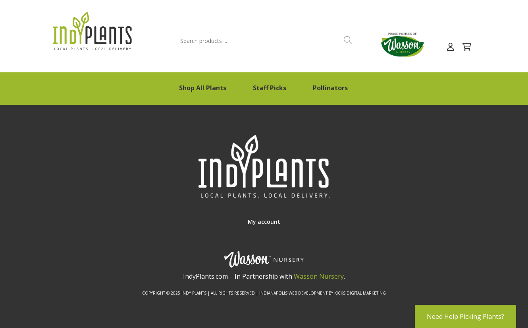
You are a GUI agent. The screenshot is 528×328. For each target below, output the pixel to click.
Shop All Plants (202, 87)
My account (264, 221)
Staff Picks (269, 87)
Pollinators (330, 87)
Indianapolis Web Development (293, 293)
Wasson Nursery (319, 276)
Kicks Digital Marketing (360, 293)
